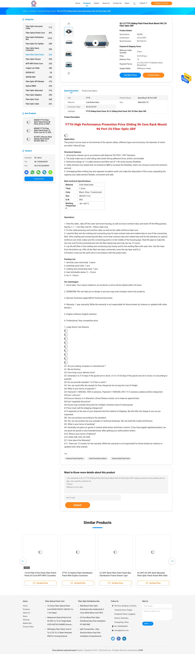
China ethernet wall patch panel (64, 650)
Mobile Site (27, 623)
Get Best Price (130, 75)
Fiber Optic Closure (39, 59)
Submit (78, 505)
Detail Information (71, 91)
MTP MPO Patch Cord (39, 63)
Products (26, 609)
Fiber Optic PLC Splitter (39, 43)
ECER (141, 650)
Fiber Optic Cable (39, 104)
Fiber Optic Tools (39, 99)
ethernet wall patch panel (120, 458)
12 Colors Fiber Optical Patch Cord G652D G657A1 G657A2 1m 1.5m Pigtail (60, 609)
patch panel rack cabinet (97, 458)
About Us (26, 613)
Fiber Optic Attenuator (39, 90)
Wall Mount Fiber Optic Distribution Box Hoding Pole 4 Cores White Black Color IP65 (92, 609)
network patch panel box (74, 458)
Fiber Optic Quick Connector (39, 49)
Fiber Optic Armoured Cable (39, 27)
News (25, 616)
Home (25, 606)
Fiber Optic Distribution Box (39, 38)
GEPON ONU (39, 77)
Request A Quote (161, 3)
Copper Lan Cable (39, 68)
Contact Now (39, 179)
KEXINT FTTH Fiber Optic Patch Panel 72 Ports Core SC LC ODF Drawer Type (42, 130)
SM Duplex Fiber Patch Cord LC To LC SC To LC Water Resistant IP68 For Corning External (59, 632)
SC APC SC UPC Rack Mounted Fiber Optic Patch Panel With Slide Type (152, 575)
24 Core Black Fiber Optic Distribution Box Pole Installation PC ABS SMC (93, 620)
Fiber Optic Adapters (39, 95)
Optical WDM (39, 86)
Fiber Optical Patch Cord (39, 33)
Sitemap (26, 620)
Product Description (89, 91)
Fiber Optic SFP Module (39, 81)
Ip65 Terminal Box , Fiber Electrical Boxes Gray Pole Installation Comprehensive (90, 632)
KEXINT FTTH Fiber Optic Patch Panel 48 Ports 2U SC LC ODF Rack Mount (42, 122)
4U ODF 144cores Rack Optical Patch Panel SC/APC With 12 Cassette (43, 139)
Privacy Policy (28, 627)
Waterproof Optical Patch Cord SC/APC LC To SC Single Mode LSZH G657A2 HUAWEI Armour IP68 (59, 621)
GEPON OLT (39, 72)
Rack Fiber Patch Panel (39, 54)
